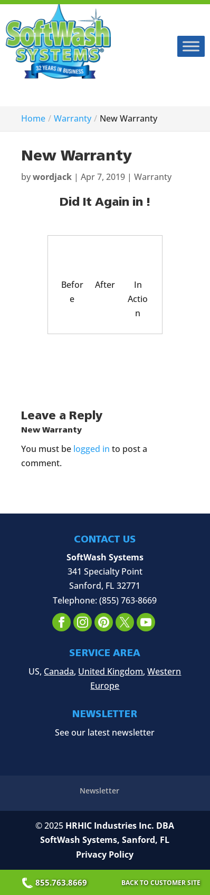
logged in (91, 449)
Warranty (152, 177)
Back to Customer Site (161, 882)
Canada (59, 671)
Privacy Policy (104, 854)
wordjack (52, 177)
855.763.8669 (56, 882)
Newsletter (99, 791)
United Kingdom (110, 671)
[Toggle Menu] (191, 46)
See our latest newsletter (105, 732)
